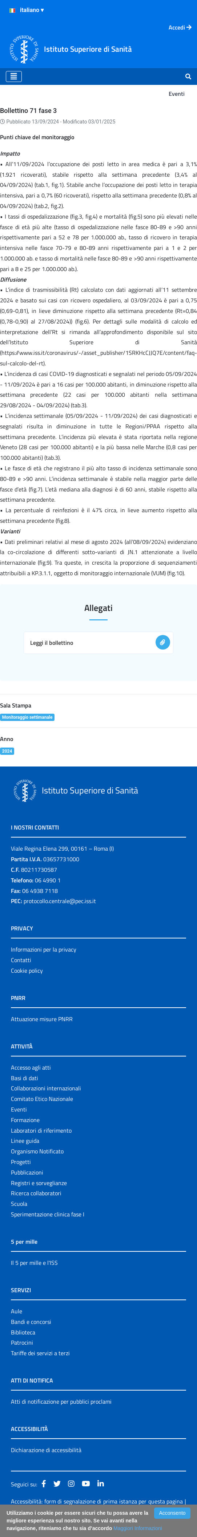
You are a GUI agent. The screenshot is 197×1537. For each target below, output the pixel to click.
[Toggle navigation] (14, 76)
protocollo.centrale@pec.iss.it (60, 901)
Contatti (21, 960)
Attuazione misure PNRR (42, 1019)
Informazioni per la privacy (43, 949)
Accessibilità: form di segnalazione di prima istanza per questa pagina (97, 1501)
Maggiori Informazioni (137, 1528)
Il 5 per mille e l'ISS (34, 1262)
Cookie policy (27, 970)
